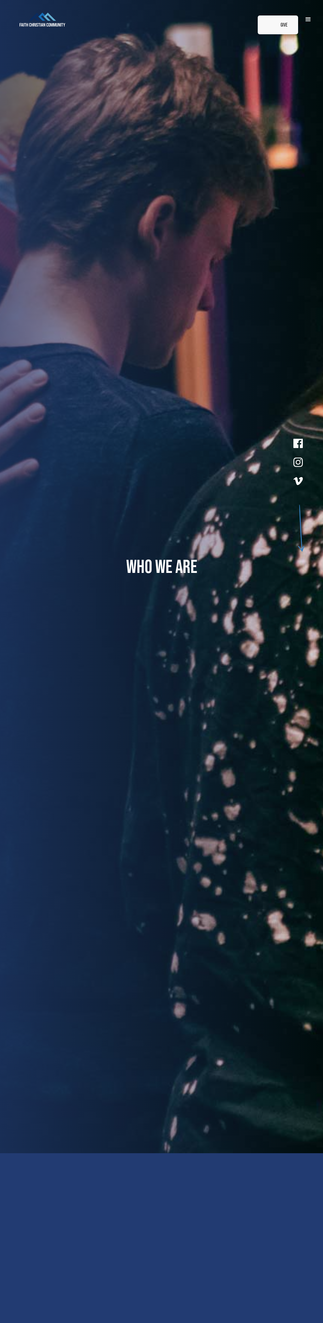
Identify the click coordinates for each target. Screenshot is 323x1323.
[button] (308, 19)
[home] (78, 19)
